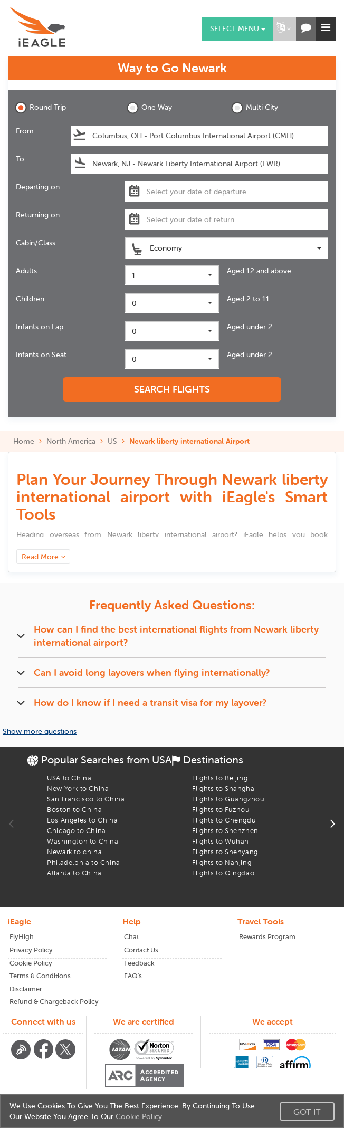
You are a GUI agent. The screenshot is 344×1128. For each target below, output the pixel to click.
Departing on (38, 187)
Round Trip (40, 108)
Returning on (38, 214)
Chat (131, 936)
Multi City (254, 108)
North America (70, 441)
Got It (307, 1111)
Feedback (139, 963)
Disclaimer (25, 988)
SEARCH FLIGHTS (172, 389)
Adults (26, 270)
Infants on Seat (41, 354)
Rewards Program (267, 936)
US (112, 441)
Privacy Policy (31, 949)
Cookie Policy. (140, 1116)
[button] (283, 29)
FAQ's (133, 975)
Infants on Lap (39, 326)
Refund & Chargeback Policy (54, 1001)
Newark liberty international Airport (189, 441)
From (25, 131)
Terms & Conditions (40, 975)
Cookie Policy (30, 963)
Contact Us (141, 949)
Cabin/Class (35, 242)
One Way (149, 108)
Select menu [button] (237, 28)
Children (30, 298)
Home (23, 441)
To (20, 159)
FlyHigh (21, 936)
